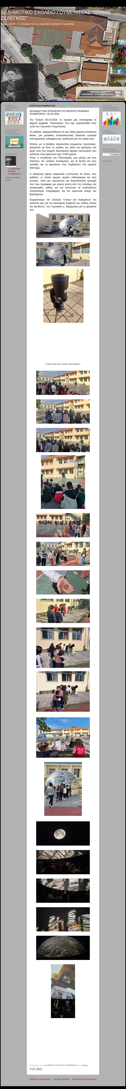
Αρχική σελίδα (61, 1079)
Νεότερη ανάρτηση (40, 1079)
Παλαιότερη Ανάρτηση (84, 1079)
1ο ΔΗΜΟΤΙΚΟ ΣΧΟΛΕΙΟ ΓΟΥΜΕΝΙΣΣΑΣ (14, 171)
